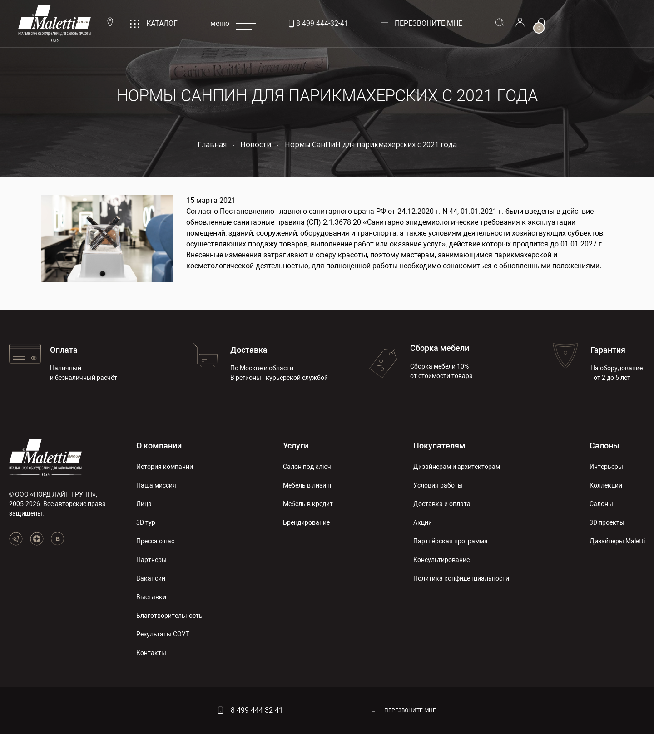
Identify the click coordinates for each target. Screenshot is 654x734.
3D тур (145, 522)
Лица (144, 503)
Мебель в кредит (308, 503)
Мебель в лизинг (307, 485)
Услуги (295, 445)
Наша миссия (156, 485)
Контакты (151, 652)
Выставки (151, 597)
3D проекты (607, 522)
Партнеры (151, 559)
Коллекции (606, 485)
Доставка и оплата (442, 503)
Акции (422, 522)
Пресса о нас (155, 541)
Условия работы (438, 485)
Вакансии (150, 578)
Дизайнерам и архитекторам (456, 466)
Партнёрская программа (450, 541)
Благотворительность (169, 615)
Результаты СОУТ (162, 634)
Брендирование (306, 522)
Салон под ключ (307, 466)
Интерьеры (606, 466)
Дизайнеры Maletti (617, 541)
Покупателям (439, 445)
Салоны (604, 445)
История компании (164, 466)
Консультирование (441, 559)
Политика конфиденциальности (461, 578)
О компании (159, 445)
